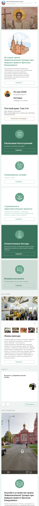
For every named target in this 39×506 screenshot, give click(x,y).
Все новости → (31, 404)
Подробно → (19, 362)
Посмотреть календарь (19, 118)
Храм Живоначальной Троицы (14, 1)
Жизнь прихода (12, 336)
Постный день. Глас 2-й (16, 108)
